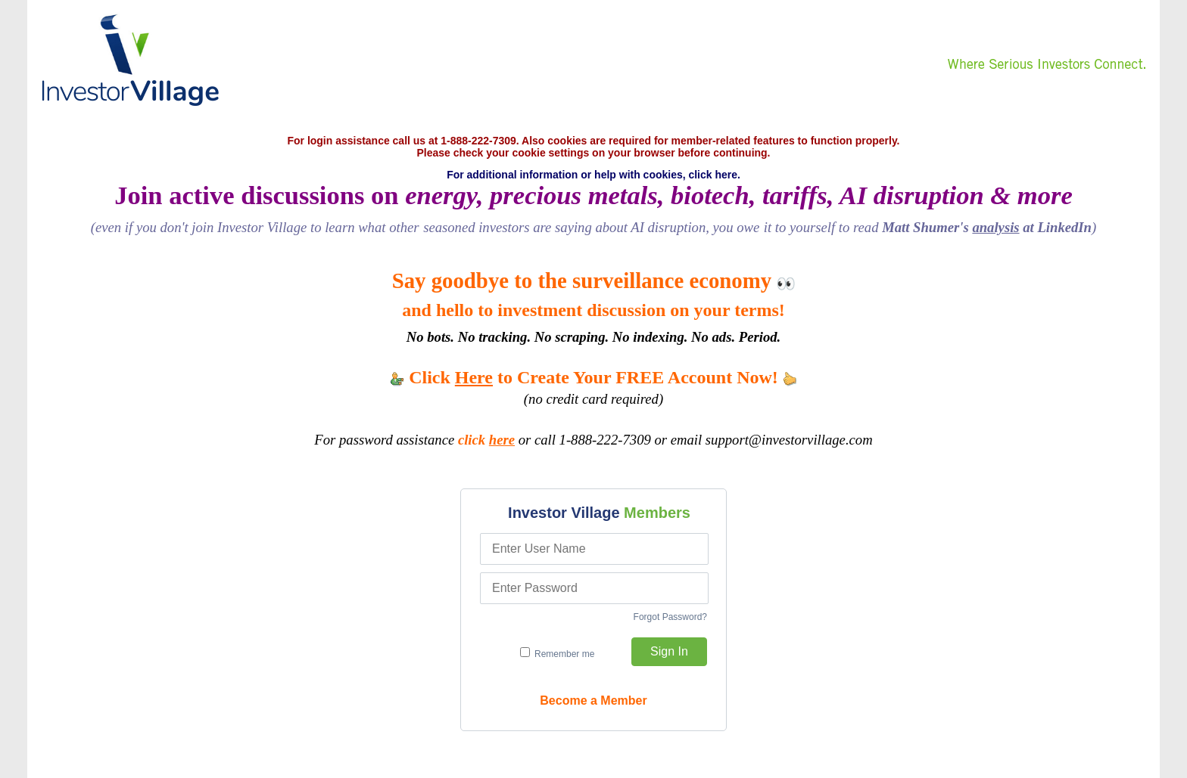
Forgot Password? (670, 617)
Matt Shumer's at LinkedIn (987, 227)
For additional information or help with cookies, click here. (593, 175)
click (486, 440)
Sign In (669, 651)
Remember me (557, 653)
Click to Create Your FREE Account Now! (593, 377)
